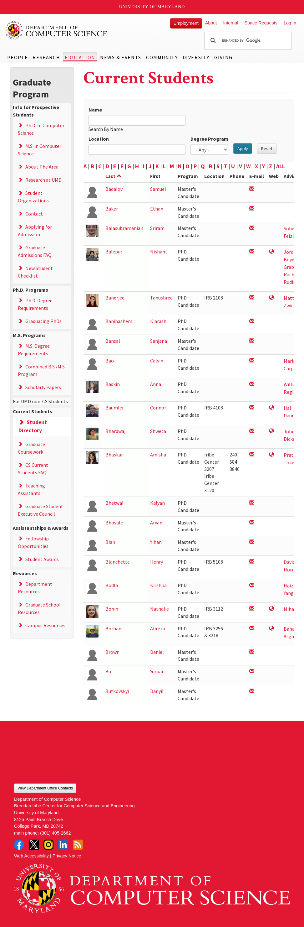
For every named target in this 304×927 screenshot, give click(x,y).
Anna (155, 384)
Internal (230, 22)
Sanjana (158, 341)
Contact (34, 214)
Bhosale (114, 522)
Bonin (111, 609)
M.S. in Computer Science (39, 150)
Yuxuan (157, 671)
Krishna (158, 585)
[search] (247, 41)
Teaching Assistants (31, 489)
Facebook (19, 845)
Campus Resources (45, 625)
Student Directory (32, 426)
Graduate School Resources (39, 608)
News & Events (120, 57)
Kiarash (158, 321)
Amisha (158, 454)
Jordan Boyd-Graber (291, 259)
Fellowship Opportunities (33, 542)
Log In (290, 22)
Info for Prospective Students (36, 111)
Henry (156, 562)
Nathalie (159, 609)
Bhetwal (114, 503)
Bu (108, 671)
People (17, 57)
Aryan (156, 522)
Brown (112, 652)
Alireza (157, 628)
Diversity (196, 57)
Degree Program (209, 139)
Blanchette (117, 562)
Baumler (114, 407)
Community (162, 57)
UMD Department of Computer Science (56, 30)
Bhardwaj (115, 431)
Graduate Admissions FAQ (35, 251)
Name (95, 110)
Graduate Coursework (31, 448)
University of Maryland (152, 6)
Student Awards (42, 559)
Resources (25, 573)
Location (99, 139)
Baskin (112, 384)
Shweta (158, 431)
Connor (158, 407)
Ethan (156, 209)
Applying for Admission (35, 230)
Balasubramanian (124, 228)
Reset (266, 148)
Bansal (112, 341)
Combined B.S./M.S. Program (42, 370)
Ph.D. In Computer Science (41, 129)
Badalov (114, 189)
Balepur (113, 251)
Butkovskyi (117, 691)
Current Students (32, 411)
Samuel (158, 189)
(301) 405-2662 (55, 833)
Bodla (111, 585)
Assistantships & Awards (40, 528)
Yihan (156, 542)
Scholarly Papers (43, 387)
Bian (110, 542)
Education (80, 57)
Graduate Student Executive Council (40, 510)
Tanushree (161, 297)
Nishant (158, 251)
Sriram (157, 228)
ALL (280, 166)
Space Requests (260, 22)
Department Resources (35, 588)
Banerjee (114, 297)
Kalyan (157, 503)
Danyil (157, 691)
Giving (223, 57)
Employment (186, 23)
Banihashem (118, 321)
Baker (111, 209)
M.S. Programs (29, 335)
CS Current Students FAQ (33, 469)
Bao (109, 360)
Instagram (48, 845)
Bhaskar (114, 454)
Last (113, 176)
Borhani (114, 628)
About (211, 22)
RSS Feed (78, 845)
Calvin (156, 360)
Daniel (157, 652)
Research (46, 57)
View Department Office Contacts (45, 788)
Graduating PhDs (43, 321)
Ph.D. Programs (30, 290)
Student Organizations (33, 197)
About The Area (41, 167)
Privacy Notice (67, 855)
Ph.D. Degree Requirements (35, 304)
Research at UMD (43, 180)
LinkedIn (63, 845)
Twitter (34, 845)
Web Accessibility (31, 855)
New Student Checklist (35, 272)
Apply (242, 148)
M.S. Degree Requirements (34, 350)
